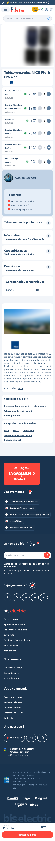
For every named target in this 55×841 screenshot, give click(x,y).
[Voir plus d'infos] (50, 827)
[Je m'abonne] (47, 555)
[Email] (27, 555)
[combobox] (27, 18)
